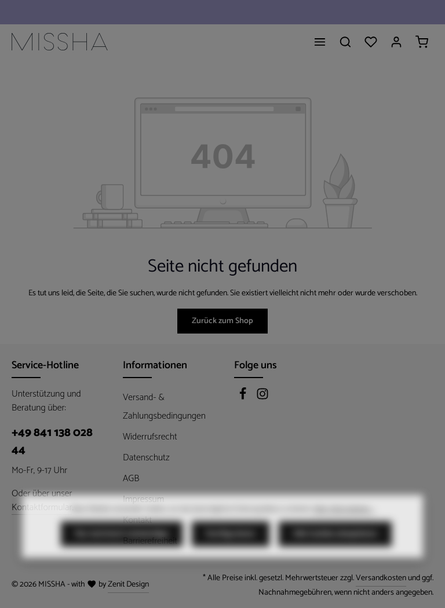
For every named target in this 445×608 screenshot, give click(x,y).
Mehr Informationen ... (344, 531)
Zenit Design (128, 584)
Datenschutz (146, 458)
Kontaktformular (42, 508)
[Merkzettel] (370, 41)
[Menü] (319, 41)
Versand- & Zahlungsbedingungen (164, 407)
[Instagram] (262, 397)
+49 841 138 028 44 (52, 441)
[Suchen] (345, 41)
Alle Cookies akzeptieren (335, 555)
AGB (131, 478)
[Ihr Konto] (396, 41)
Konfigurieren (230, 555)
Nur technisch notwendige (121, 555)
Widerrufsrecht (150, 437)
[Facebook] (243, 397)
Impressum (143, 499)
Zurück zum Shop (222, 321)
